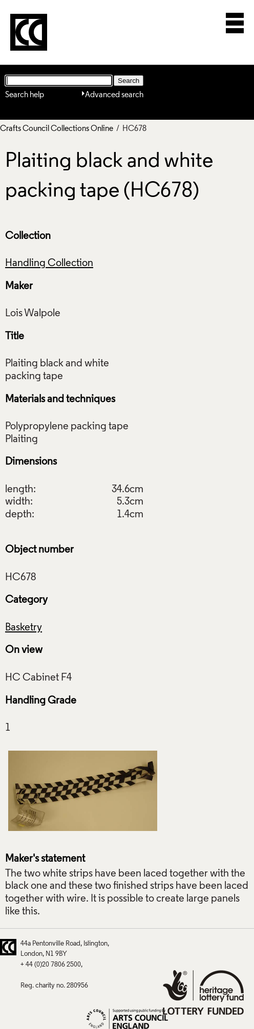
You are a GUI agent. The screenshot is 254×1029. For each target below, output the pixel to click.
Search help (24, 95)
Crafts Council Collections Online (56, 129)
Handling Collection (49, 263)
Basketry (23, 628)
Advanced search (114, 95)
